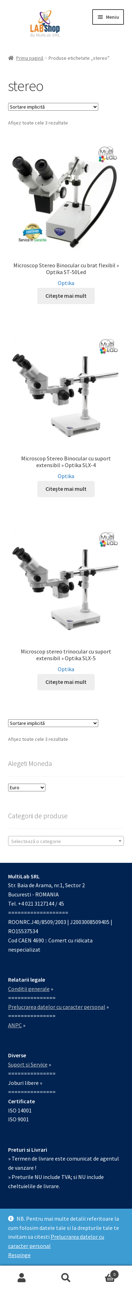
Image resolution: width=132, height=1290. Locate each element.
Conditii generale (29, 988)
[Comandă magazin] (53, 107)
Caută (66, 1278)
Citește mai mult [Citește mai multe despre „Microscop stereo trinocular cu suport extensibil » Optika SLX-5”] (66, 681)
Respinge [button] (19, 1255)
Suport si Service (28, 1064)
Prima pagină (29, 58)
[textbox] (66, 841)
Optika (66, 282)
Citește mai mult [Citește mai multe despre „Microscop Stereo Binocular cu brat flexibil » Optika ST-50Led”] (66, 295)
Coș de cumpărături (103, 1273)
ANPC (15, 1025)
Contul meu (22, 1278)
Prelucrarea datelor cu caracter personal (56, 1006)
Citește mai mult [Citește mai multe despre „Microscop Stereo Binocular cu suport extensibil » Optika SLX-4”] (66, 488)
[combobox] (66, 841)
